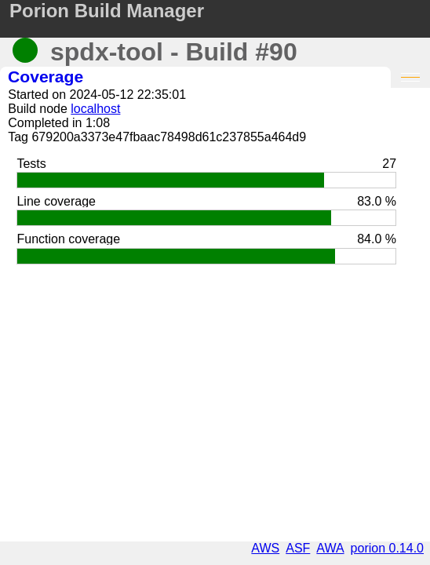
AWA (330, 548)
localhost (95, 108)
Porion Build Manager (106, 10)
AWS (265, 548)
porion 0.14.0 (387, 548)
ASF (298, 548)
